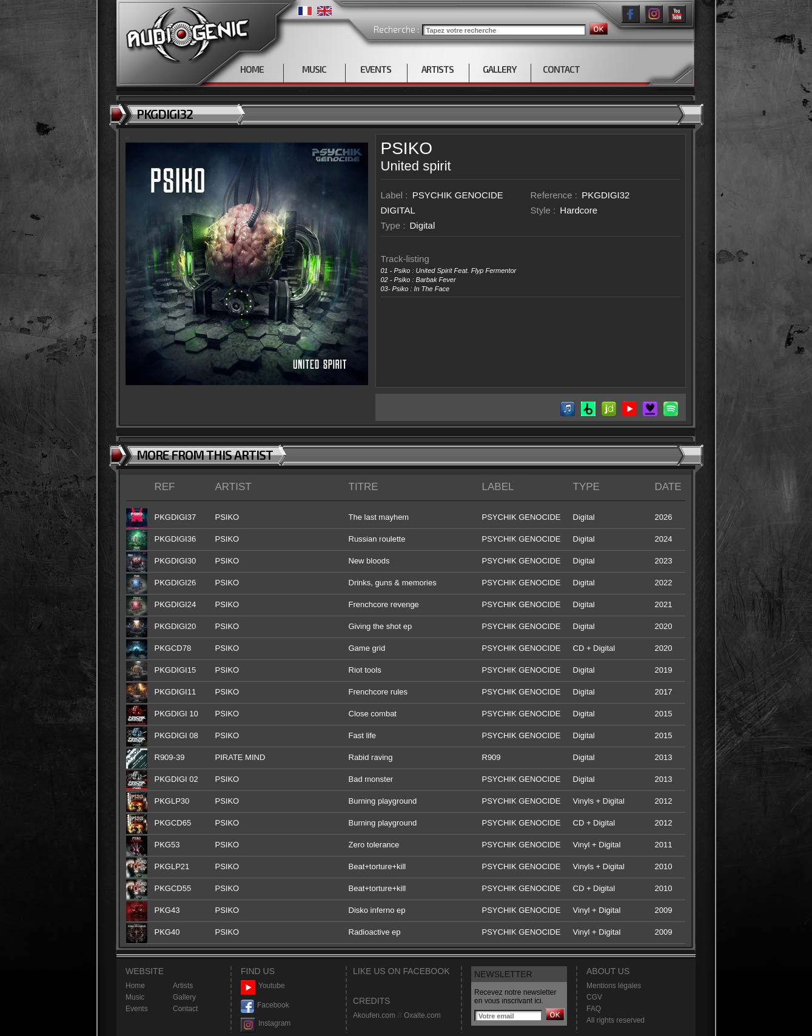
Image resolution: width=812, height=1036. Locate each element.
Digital (422, 225)
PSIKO (407, 148)
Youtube (263, 986)
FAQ (593, 1008)
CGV (594, 997)
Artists (183, 985)
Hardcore (578, 210)
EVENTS (375, 69)
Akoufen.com (374, 1015)
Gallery (184, 997)
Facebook (265, 1005)
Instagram (265, 1023)
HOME (252, 69)
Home (135, 985)
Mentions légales (613, 985)
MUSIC (314, 69)
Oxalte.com (422, 1015)
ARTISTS (437, 69)
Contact (185, 1008)
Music (135, 997)
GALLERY (499, 69)
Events (137, 1008)
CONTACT (561, 69)
